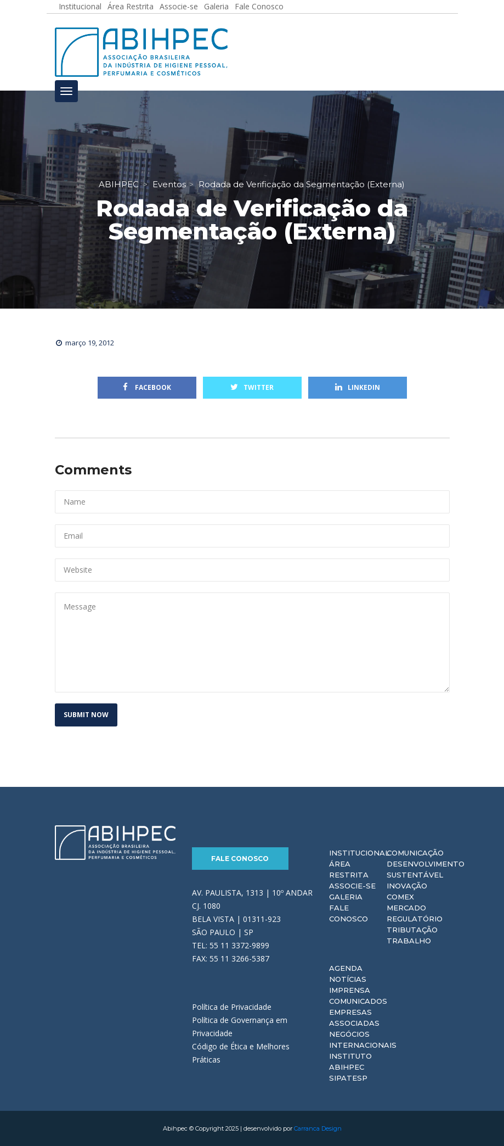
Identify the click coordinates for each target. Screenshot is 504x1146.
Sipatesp (348, 1078)
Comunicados (358, 1001)
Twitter (252, 387)
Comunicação (415, 852)
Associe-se (352, 885)
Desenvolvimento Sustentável (426, 869)
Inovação (407, 885)
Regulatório (415, 918)
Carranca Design (318, 1128)
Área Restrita (349, 869)
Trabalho (409, 940)
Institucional (359, 852)
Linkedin (357, 387)
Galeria (346, 896)
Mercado (406, 907)
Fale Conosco (240, 858)
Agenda (346, 968)
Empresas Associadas (354, 1017)
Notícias (347, 979)
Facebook (147, 387)
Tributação (412, 929)
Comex (400, 896)
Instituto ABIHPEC (350, 1061)
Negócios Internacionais (363, 1039)
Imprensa (349, 990)
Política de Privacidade (231, 1007)
